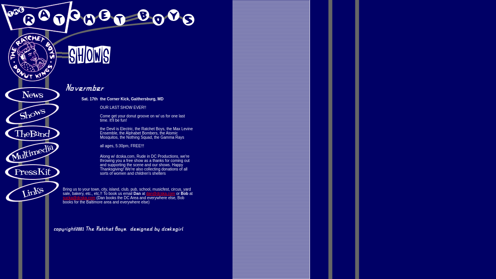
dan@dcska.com (160, 193)
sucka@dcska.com (79, 198)
